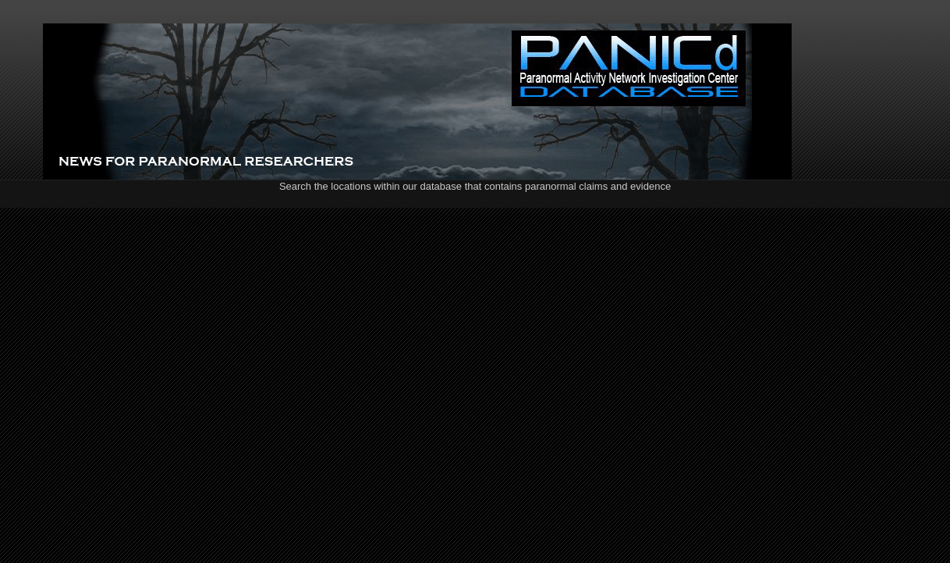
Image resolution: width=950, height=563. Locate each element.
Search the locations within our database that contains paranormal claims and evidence (475, 186)
